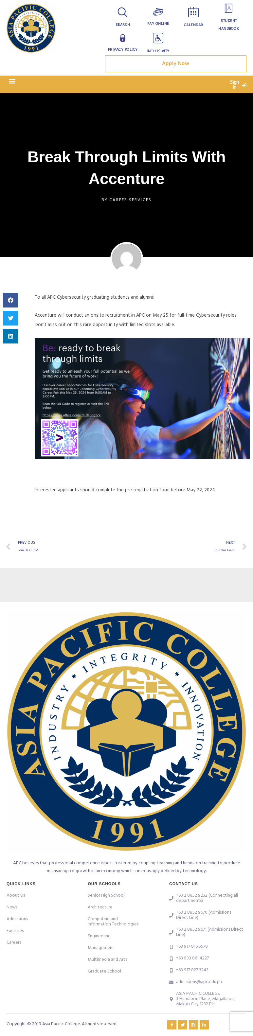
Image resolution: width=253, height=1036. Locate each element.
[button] (12, 83)
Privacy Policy (122, 49)
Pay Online (158, 24)
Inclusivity (158, 51)
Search (123, 25)
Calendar (193, 25)
